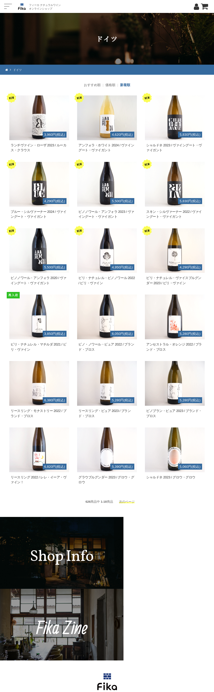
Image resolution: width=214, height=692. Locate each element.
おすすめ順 (92, 85)
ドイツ (18, 69)
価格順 (110, 85)
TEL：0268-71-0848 (91, 639)
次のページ (127, 501)
